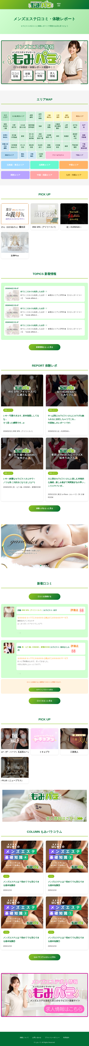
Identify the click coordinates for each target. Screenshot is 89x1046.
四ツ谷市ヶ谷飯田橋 (31, 136)
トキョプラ (44, 752)
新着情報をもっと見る (44, 347)
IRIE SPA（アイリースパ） (44, 227)
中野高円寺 (14, 126)
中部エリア (73, 165)
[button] (85, 62)
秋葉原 (66, 136)
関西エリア (15, 175)
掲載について (24, 1037)
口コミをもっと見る (44, 701)
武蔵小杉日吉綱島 (5, 146)
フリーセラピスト (58, 155)
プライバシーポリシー (52, 1037)
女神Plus (15, 255)
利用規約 (66, 1037)
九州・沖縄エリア (73, 175)
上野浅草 (66, 126)
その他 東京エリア (18, 116)
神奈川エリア (9, 155)
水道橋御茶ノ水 (49, 136)
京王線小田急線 (14, 136)
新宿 (22, 136)
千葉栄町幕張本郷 (84, 146)
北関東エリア (44, 165)
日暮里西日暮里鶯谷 (58, 126)
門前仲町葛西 (75, 146)
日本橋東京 (57, 146)
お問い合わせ (36, 1037)
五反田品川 (40, 146)
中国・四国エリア (44, 175)
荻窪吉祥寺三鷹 (5, 126)
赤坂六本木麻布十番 (40, 136)
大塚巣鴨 (48, 126)
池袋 (40, 126)
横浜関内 (22, 155)
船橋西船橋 (84, 136)
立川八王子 (5, 116)
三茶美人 (74, 752)
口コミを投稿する (44, 596)
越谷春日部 (67, 116)
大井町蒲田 (41, 155)
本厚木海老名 (5, 136)
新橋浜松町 (49, 146)
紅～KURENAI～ (74, 227)
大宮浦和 (57, 116)
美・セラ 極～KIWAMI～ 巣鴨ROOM (36, 647)
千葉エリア (79, 155)
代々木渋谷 (22, 146)
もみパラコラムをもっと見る (45, 957)
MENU (59, 4)
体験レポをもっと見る (44, 508)
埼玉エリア (79, 116)
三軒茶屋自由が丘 (14, 146)
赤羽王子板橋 (40, 116)
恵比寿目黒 (31, 146)
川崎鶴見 (31, 155)
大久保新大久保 (23, 126)
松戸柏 (83, 126)
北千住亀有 (75, 126)
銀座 (66, 146)
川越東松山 (49, 116)
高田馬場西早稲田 (31, 126)
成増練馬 (31, 116)
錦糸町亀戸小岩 (75, 136)
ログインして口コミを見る (44, 689)
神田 (57, 136)
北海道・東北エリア (15, 165)
